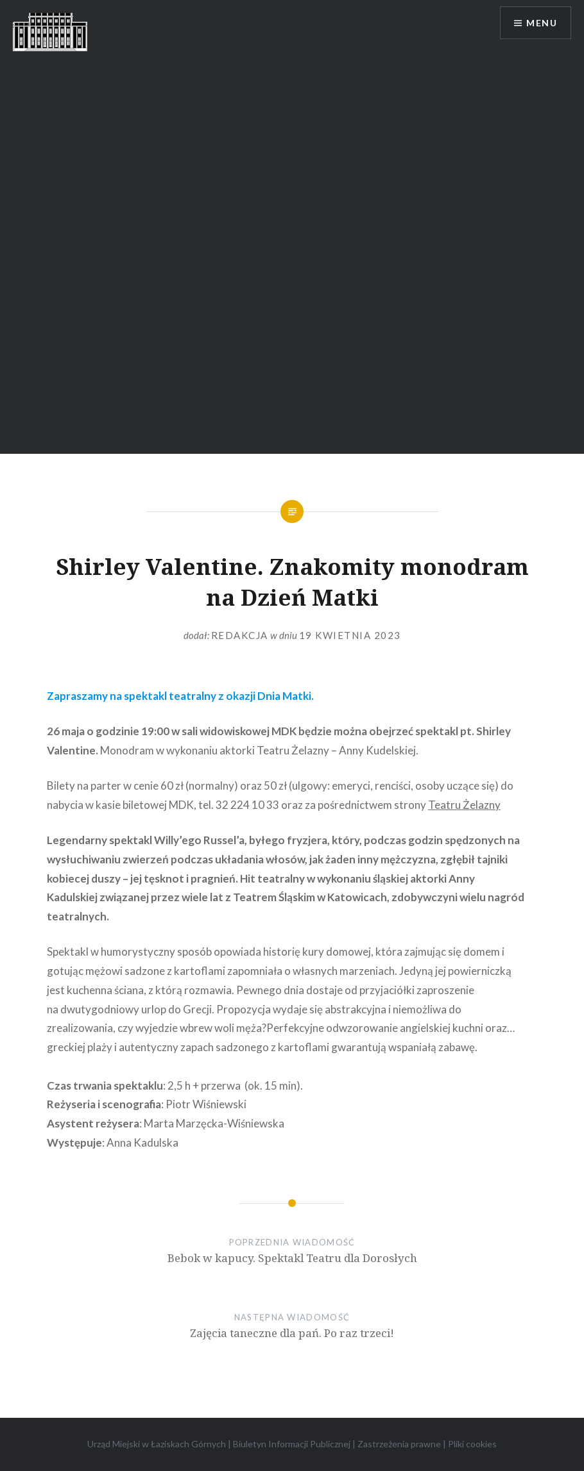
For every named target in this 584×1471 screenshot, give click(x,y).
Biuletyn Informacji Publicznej (291, 1443)
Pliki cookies (472, 1443)
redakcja (239, 635)
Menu (541, 22)
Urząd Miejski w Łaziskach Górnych (156, 1443)
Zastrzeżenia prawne (399, 1443)
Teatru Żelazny (464, 804)
